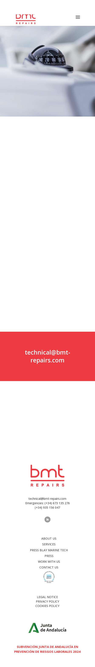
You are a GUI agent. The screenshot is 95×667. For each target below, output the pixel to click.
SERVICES (49, 544)
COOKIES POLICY (47, 606)
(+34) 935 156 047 (47, 507)
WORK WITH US (49, 562)
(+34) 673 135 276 (52, 5)
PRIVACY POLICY (47, 601)
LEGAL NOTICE (47, 597)
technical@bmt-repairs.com (47, 356)
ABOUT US (48, 538)
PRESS (49, 556)
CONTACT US (48, 567)
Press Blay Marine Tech (49, 550)
